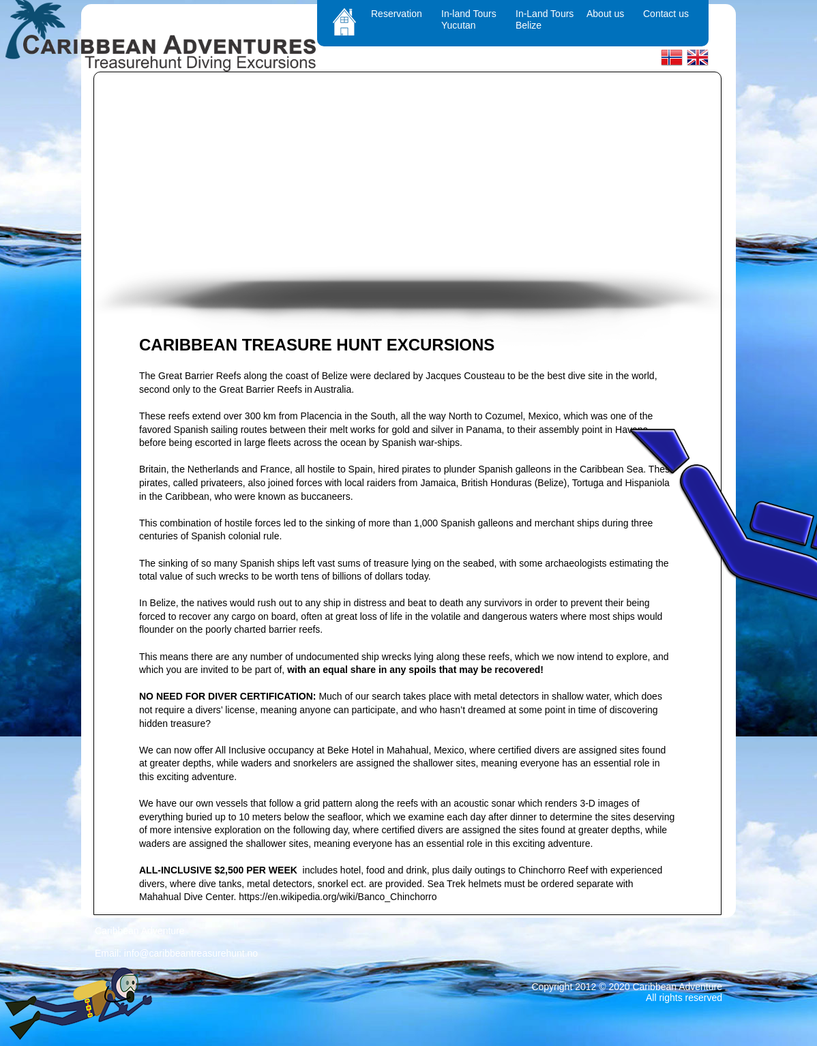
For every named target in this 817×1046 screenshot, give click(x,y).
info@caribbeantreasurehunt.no (191, 953)
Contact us (666, 13)
